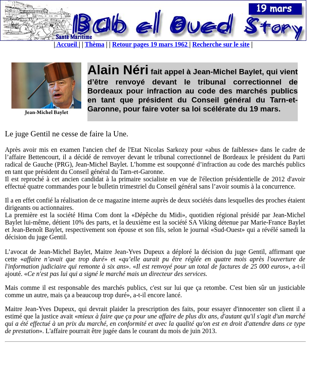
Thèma (95, 44)
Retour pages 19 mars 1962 (151, 44)
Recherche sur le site (221, 44)
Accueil (67, 44)
